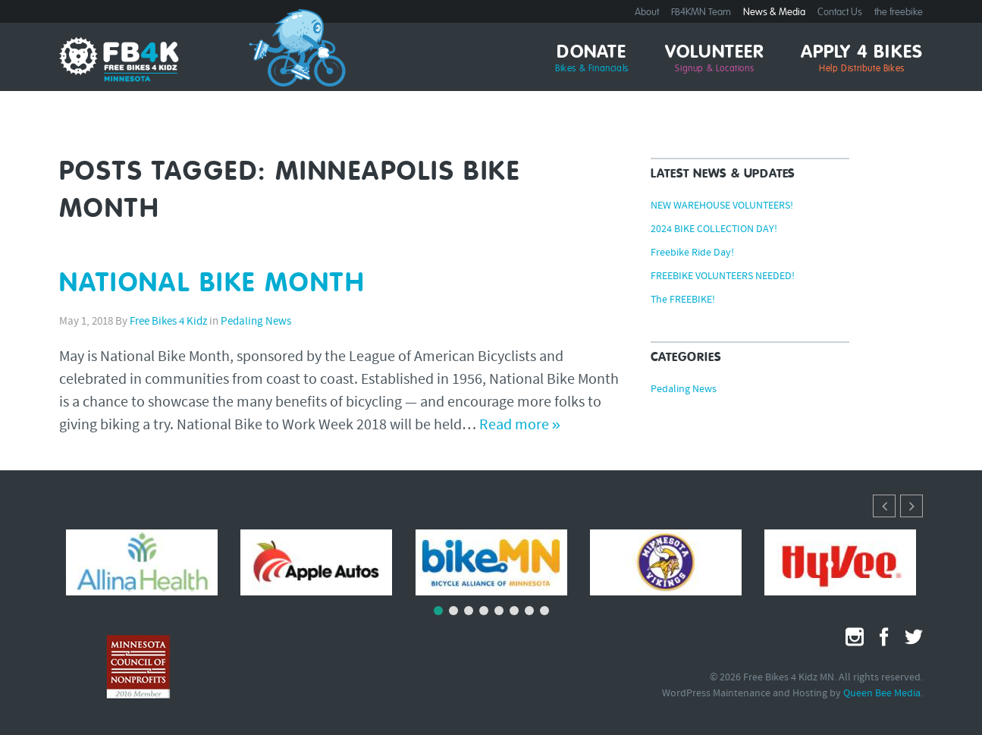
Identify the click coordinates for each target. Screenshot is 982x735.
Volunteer (714, 59)
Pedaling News (256, 322)
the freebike (898, 12)
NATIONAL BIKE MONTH (212, 284)
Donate (592, 59)
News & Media (774, 12)
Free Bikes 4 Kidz (168, 322)
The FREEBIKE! (683, 300)
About (647, 12)
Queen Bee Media (882, 693)
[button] (911, 506)
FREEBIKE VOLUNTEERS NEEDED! (723, 277)
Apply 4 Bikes (862, 59)
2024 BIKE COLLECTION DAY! (714, 230)
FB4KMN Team (701, 12)
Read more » (519, 425)
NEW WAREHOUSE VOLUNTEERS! (722, 206)
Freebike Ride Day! (692, 253)
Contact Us (839, 12)
